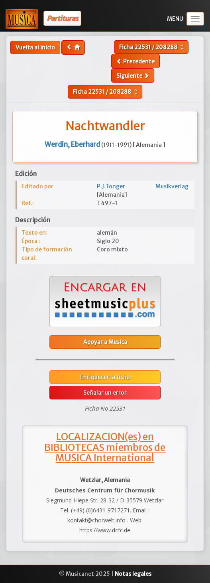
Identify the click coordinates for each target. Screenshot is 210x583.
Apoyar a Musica (105, 342)
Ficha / (152, 47)
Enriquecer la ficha (105, 377)
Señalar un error (105, 392)
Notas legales (133, 573)
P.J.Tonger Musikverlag (142, 186)
